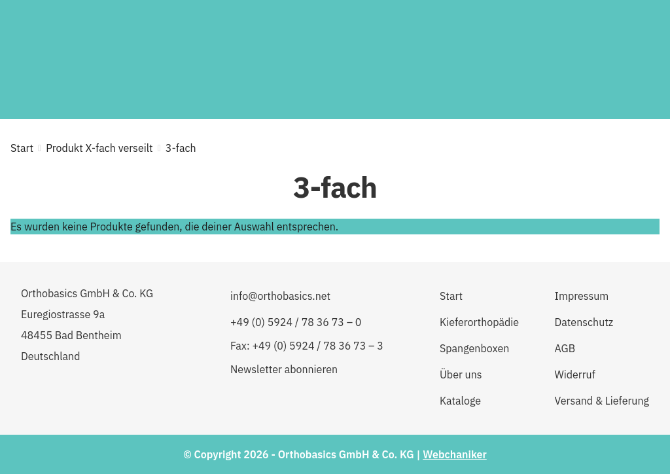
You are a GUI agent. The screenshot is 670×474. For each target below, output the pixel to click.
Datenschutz (584, 322)
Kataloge (460, 400)
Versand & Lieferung (602, 400)
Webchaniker (455, 454)
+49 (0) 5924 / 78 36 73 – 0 (295, 322)
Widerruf (575, 374)
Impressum (582, 295)
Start (21, 148)
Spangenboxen (474, 348)
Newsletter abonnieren (284, 369)
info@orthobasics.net (280, 295)
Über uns (461, 374)
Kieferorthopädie (479, 322)
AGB (565, 348)
